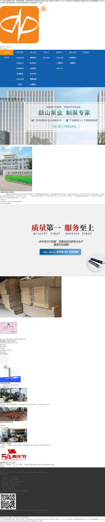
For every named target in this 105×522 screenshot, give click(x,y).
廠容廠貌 (20, 74)
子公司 (20, 84)
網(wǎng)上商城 (4, 339)
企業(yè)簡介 (20, 58)
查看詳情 (2, 406)
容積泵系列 (33, 80)
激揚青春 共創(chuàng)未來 (7, 462)
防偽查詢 (86, 52)
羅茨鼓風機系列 (33, 85)
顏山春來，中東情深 (5, 443)
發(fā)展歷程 (20, 69)
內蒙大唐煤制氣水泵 (5, 402)
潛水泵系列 (33, 58)
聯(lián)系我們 (72, 53)
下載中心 (46, 52)
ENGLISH (9, 47)
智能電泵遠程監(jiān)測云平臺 (17, 339)
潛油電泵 (33, 68)
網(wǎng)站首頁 (6, 53)
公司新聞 (59, 63)
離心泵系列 (33, 64)
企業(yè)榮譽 (20, 80)
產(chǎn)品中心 (33, 53)
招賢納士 (73, 63)
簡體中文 (2, 47)
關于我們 (20, 52)
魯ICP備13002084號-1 (42, 510)
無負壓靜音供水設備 (33, 74)
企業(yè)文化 (20, 64)
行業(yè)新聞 (60, 58)
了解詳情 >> (3, 199)
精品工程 (59, 68)
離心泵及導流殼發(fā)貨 (6, 422)
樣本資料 (46, 58)
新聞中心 (59, 52)
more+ (1, 145)
